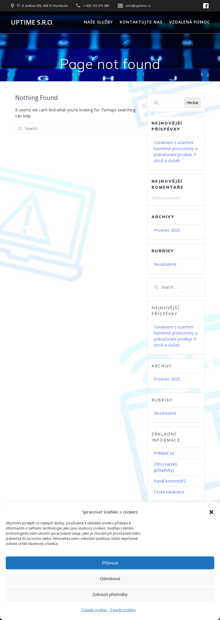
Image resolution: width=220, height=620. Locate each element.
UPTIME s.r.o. (32, 22)
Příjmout (110, 562)
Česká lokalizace (169, 492)
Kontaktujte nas (141, 22)
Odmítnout (110, 578)
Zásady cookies (94, 609)
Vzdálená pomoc (189, 22)
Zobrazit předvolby (109, 594)
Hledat (192, 102)
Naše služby (98, 22)
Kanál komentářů (170, 481)
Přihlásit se (164, 453)
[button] (211, 512)
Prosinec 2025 (167, 230)
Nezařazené (165, 264)
